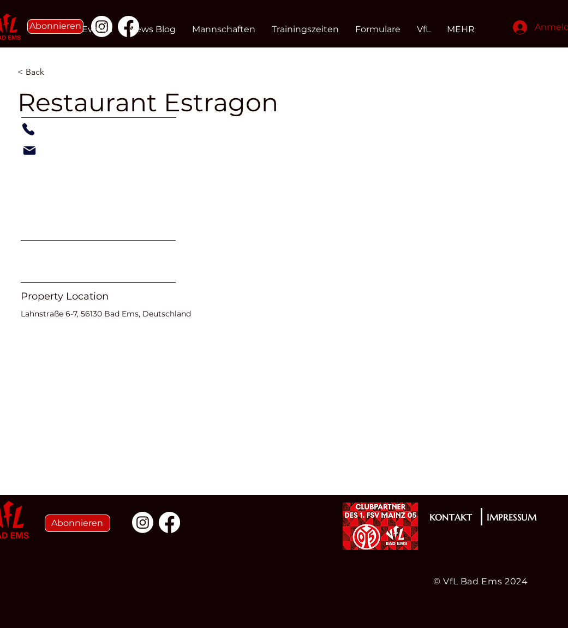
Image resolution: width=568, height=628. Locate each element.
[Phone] (28, 129)
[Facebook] (169, 522)
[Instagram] (142, 522)
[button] (55, 26)
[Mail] (29, 150)
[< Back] (56, 72)
